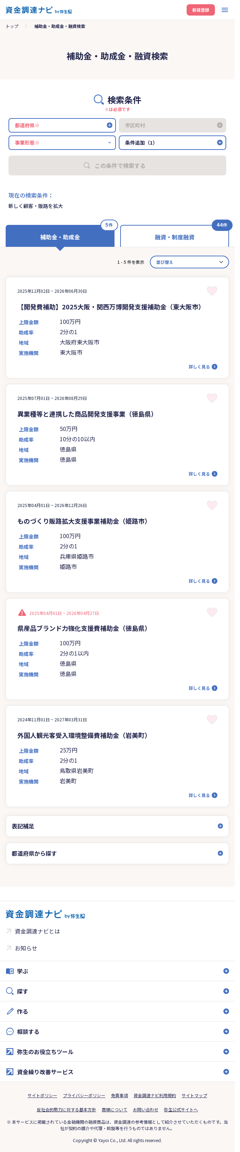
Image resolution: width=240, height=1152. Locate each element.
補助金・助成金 (60, 237)
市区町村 (135, 125)
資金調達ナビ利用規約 (155, 1095)
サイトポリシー (42, 1095)
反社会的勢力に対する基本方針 (66, 1109)
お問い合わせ (145, 1109)
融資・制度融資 (174, 237)
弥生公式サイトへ (181, 1109)
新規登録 (200, 10)
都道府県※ (27, 125)
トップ (12, 26)
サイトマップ (194, 1095)
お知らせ (26, 948)
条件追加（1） (141, 142)
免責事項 (119, 1095)
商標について (114, 1109)
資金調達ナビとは (37, 931)
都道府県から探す (34, 853)
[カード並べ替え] (189, 262)
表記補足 (23, 826)
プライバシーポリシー (84, 1095)
